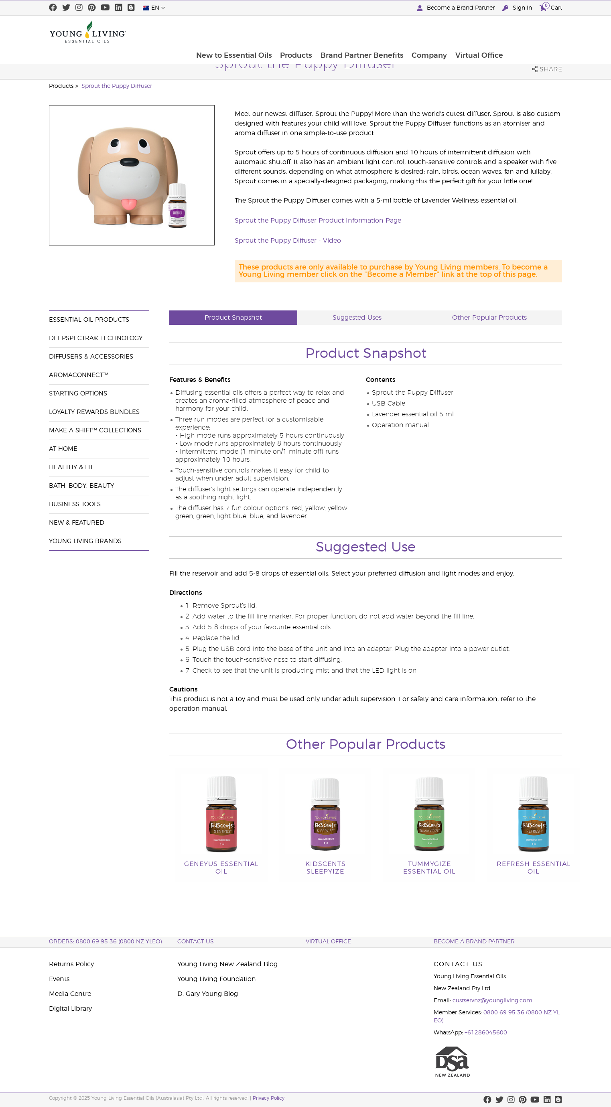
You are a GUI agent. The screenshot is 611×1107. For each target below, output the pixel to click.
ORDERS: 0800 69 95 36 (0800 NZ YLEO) (105, 942)
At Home (63, 449)
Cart (551, 7)
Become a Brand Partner (456, 8)
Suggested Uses (357, 317)
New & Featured (76, 523)
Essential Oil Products (89, 320)
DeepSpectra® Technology (95, 338)
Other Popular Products (489, 317)
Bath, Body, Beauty (81, 486)
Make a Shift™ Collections (95, 431)
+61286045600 (486, 1033)
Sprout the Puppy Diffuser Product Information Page (318, 220)
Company (483, 31)
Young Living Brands (85, 541)
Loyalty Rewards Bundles (94, 412)
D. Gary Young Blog (207, 994)
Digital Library (70, 1009)
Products (349, 31)
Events (59, 979)
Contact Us (195, 942)
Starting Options (78, 394)
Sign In (518, 8)
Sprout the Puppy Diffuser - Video (288, 240)
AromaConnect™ (78, 375)
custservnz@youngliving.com (492, 1001)
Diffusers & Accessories (91, 357)
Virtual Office (534, 31)
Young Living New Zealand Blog (227, 964)
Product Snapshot (233, 317)
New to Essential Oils (286, 31)
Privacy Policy (268, 1098)
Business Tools (75, 504)
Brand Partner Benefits (415, 31)
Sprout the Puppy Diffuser (116, 86)
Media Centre (70, 994)
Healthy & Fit (71, 467)
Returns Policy (71, 964)
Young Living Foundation (216, 979)
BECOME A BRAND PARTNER (474, 942)
